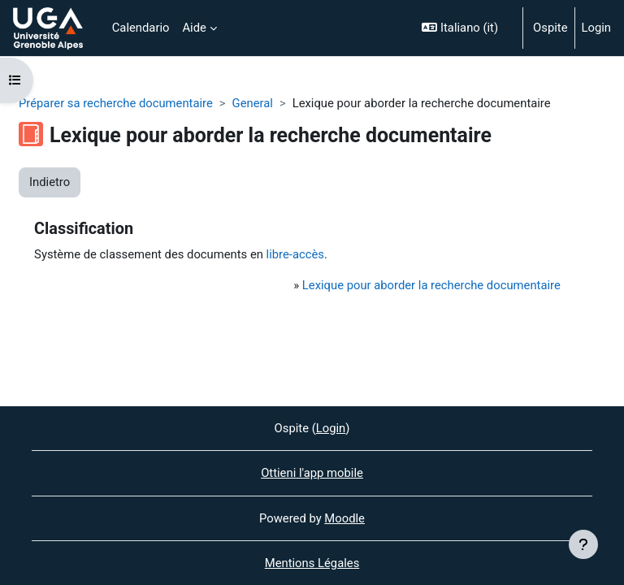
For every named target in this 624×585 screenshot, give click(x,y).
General (252, 103)
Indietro (49, 182)
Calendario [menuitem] (141, 27)
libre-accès (295, 254)
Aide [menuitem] (194, 27)
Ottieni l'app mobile (312, 473)
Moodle (344, 518)
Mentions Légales (312, 563)
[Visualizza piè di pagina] (583, 544)
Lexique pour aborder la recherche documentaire (431, 285)
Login (597, 27)
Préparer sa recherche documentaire (116, 103)
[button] (465, 28)
